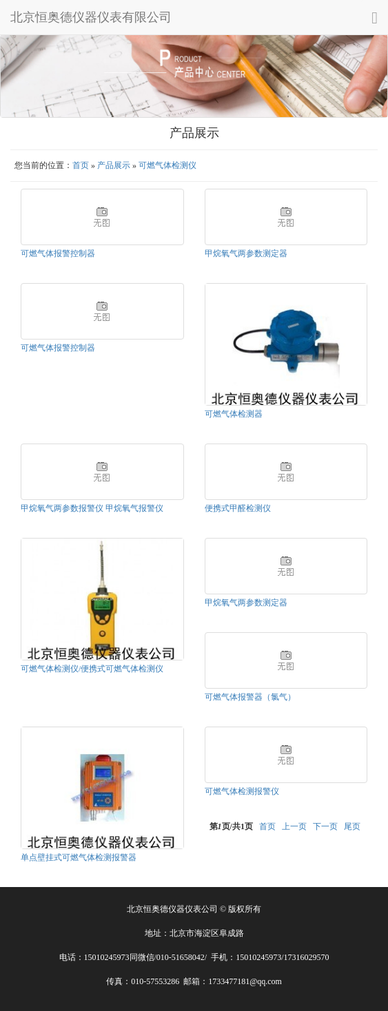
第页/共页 (231, 826)
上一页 (294, 826)
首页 (80, 165)
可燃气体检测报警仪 (242, 791)
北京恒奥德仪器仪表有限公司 (91, 17)
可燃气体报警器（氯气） (250, 697)
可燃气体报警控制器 (58, 253)
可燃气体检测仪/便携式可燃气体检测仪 (92, 669)
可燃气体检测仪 (167, 165)
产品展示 (113, 165)
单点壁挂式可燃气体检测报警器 (78, 857)
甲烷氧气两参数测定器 (246, 253)
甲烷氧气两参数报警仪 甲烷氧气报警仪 (92, 508)
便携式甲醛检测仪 (238, 508)
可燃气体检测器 (234, 414)
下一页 (325, 826)
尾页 (352, 826)
